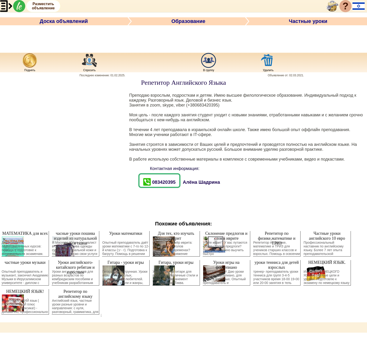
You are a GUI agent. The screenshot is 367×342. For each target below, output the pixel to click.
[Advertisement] (183, 38)
